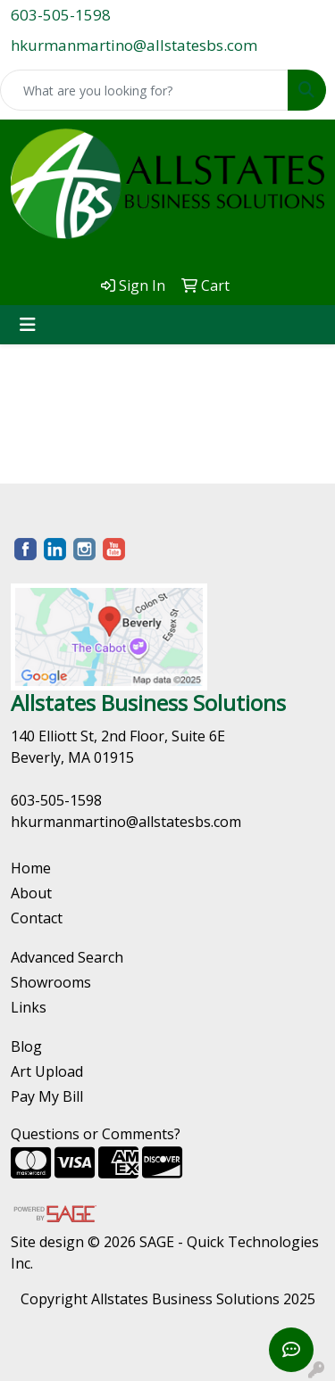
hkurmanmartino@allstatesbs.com (134, 45)
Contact (37, 918)
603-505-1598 (61, 14)
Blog (26, 1046)
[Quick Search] (144, 90)
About (31, 893)
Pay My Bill (47, 1096)
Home (31, 868)
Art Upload (47, 1071)
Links (28, 1007)
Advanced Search (67, 957)
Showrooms (51, 982)
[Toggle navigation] (27, 324)
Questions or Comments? (95, 1134)
